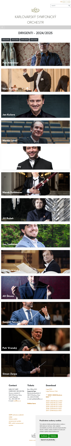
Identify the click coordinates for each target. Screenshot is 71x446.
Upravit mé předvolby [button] (48, 440)
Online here (31, 403)
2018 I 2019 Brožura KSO (54, 408)
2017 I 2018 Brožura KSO (53, 410)
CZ (61, 1)
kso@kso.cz (17, 401)
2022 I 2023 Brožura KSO (54, 401)
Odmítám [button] (53, 436)
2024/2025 (24, 39)
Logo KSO (49, 389)
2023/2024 (15, 39)
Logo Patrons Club (52, 391)
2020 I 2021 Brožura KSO (54, 404)
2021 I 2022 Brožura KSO (54, 403)
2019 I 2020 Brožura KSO (54, 406)
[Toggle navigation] (2, 27)
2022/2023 (5, 39)
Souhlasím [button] (44, 436)
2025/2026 (33, 39)
